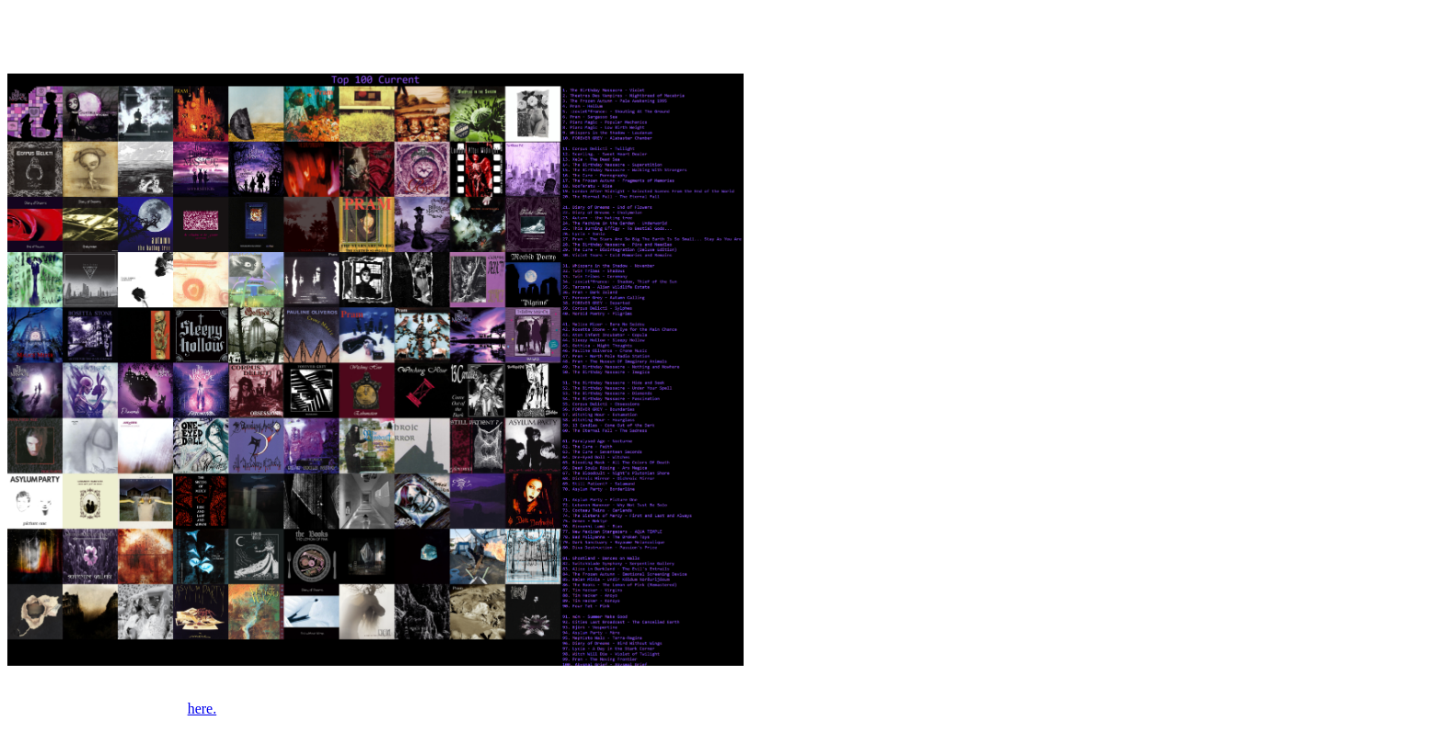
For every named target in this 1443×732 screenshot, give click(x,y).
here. (202, 708)
